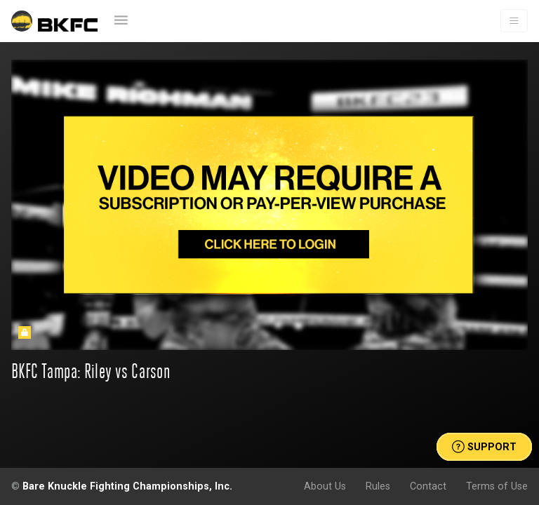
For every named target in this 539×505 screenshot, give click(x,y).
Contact (428, 486)
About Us (325, 486)
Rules (378, 486)
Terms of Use (497, 486)
